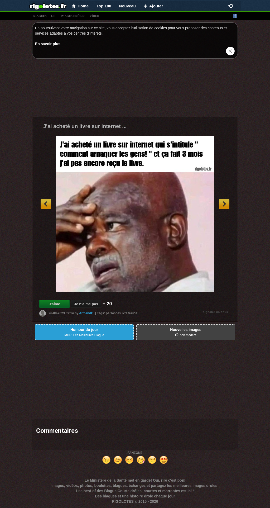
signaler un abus (215, 312)
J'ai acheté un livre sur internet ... (85, 126)
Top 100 (104, 6)
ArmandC (86, 313)
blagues (40, 15)
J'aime (54, 304)
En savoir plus (47, 44)
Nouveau (127, 6)
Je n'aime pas (86, 304)
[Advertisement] (135, 89)
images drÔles (73, 15)
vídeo (94, 15)
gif (53, 15)
